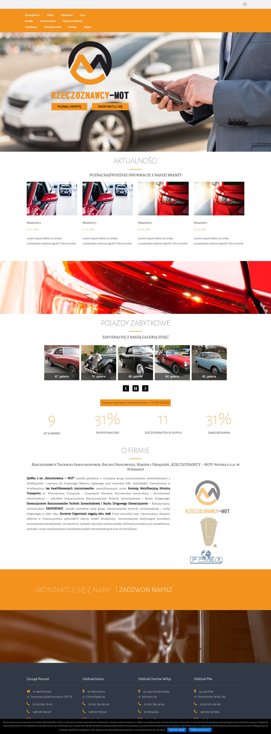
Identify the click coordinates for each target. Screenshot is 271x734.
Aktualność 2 (145, 209)
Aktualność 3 (89, 209)
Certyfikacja (165, 14)
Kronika (98, 14)
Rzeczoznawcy (117, 14)
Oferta (52, 14)
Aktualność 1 (201, 209)
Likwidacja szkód (187, 14)
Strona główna (34, 14)
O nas (84, 14)
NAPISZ (161, 576)
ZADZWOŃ (135, 576)
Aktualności (68, 14)
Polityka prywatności (200, 730)
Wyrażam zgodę (176, 730)
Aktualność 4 (34, 209)
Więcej (221, 14)
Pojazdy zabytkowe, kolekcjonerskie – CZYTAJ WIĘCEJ (135, 389)
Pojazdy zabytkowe (142, 14)
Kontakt (207, 14)
